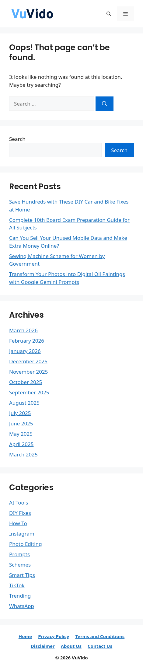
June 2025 (21, 423)
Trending (20, 595)
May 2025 (21, 433)
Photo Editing (25, 543)
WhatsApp (21, 605)
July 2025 (20, 413)
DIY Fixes (20, 512)
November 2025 (28, 371)
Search (17, 138)
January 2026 (25, 350)
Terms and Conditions (99, 636)
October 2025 (25, 382)
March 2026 (23, 330)
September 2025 (29, 392)
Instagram (21, 533)
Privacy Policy (53, 636)
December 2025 (28, 361)
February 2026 (26, 340)
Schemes (20, 564)
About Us (71, 646)
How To (18, 523)
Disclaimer (43, 646)
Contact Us (100, 646)
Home (25, 636)
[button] (108, 13)
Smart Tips (22, 574)
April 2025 (21, 444)
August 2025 (24, 402)
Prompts (19, 554)
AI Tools (18, 502)
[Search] (104, 103)
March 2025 (23, 454)
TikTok (17, 585)
